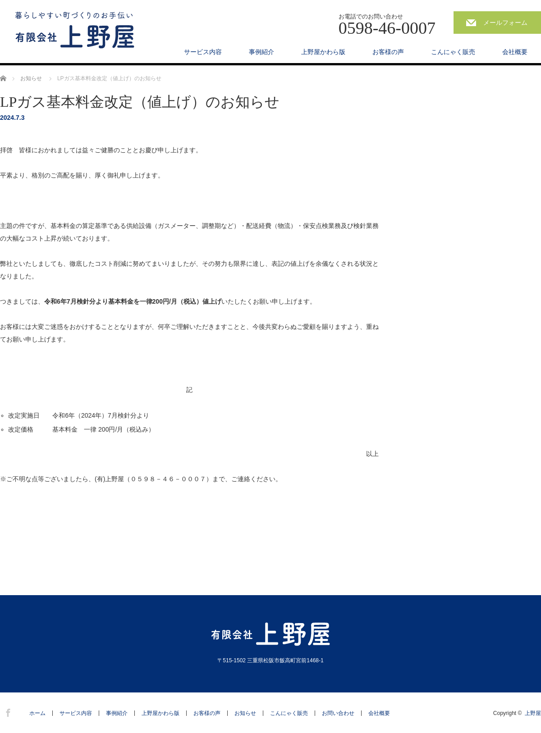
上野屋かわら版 (323, 51)
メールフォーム (505, 22)
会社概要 (514, 51)
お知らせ (245, 713)
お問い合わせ (338, 713)
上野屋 (533, 713)
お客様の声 (388, 51)
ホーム (37, 713)
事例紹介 (261, 51)
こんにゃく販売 (453, 51)
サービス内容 (203, 51)
